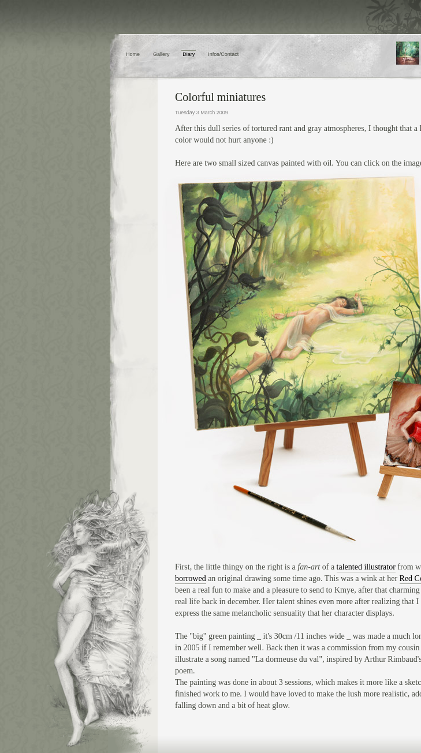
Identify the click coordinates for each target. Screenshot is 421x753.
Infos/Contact (223, 54)
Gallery (161, 54)
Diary (188, 54)
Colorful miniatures (220, 97)
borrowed (190, 578)
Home (133, 54)
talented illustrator (366, 567)
